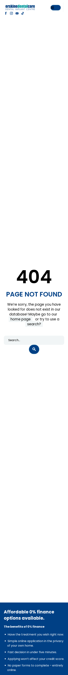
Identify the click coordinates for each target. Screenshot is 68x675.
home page (21, 319)
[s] (34, 340)
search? (34, 324)
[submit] (34, 349)
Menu (52, 7)
